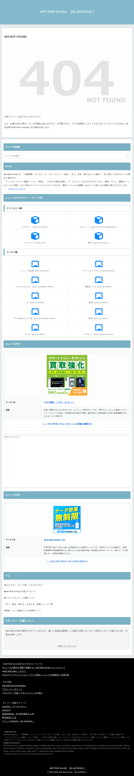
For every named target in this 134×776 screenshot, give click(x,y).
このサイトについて (17, 189)
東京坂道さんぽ (9, 717)
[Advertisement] (67, 465)
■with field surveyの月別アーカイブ (20, 591)
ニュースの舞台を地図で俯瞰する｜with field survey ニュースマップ (34, 667)
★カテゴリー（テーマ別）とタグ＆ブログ (23, 585)
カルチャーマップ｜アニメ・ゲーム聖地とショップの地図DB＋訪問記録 (36, 675)
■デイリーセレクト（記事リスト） (20, 598)
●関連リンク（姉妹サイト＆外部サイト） (23, 610)
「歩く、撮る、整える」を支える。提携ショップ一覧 (28, 604)
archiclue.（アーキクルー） (14, 706)
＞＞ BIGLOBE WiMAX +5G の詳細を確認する (67, 561)
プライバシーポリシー (12, 689)
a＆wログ (6, 710)
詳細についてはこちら (67, 646)
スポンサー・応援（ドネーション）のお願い (22, 693)
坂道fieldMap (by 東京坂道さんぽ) (18, 714)
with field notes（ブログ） (15, 671)
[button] (127, 155)
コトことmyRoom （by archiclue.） (18, 721)
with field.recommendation (14, 685)
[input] (67, 156)
